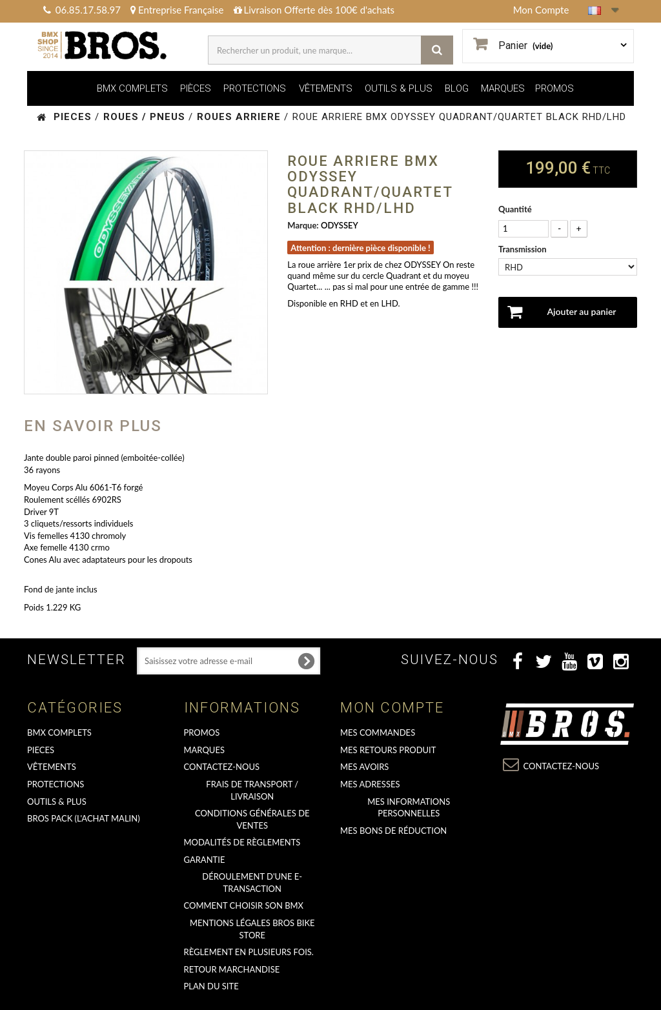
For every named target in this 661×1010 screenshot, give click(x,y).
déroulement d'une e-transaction (252, 882)
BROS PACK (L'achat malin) (83, 818)
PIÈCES (195, 88)
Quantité (515, 209)
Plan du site (211, 986)
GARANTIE (204, 859)
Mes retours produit (388, 750)
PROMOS (554, 88)
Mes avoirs (364, 767)
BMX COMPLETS (132, 88)
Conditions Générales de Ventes (252, 819)
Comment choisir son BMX (244, 905)
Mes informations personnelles (408, 807)
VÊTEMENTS (325, 88)
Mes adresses (370, 784)
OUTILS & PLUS (398, 88)
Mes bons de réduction (393, 830)
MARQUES (503, 88)
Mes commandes (377, 732)
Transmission (523, 249)
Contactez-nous (222, 767)
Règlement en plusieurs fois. (249, 952)
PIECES (40, 750)
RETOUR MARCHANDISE (232, 969)
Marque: (302, 225)
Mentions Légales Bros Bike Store (252, 929)
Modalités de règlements (242, 842)
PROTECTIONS (254, 88)
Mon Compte (541, 9)
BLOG (457, 88)
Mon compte (392, 708)
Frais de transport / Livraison (252, 790)
